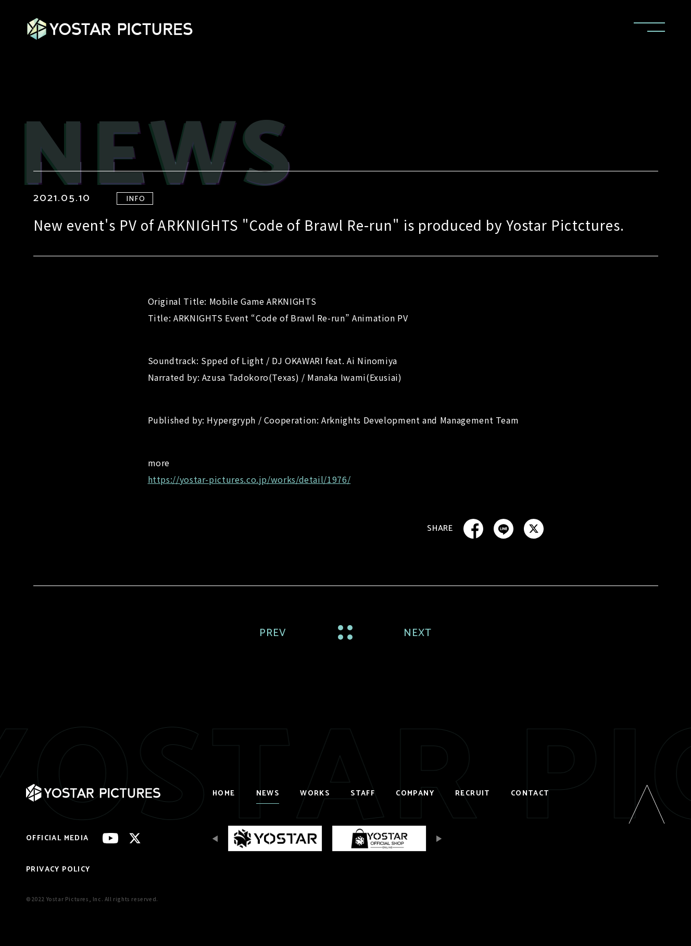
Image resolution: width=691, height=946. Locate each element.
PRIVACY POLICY (58, 870)
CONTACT (530, 794)
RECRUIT (472, 794)
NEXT (418, 633)
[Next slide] (436, 838)
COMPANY (415, 794)
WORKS (315, 794)
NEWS (268, 794)
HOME (223, 794)
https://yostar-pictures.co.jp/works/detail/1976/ (249, 479)
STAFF (362, 794)
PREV (273, 633)
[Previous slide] (217, 838)
